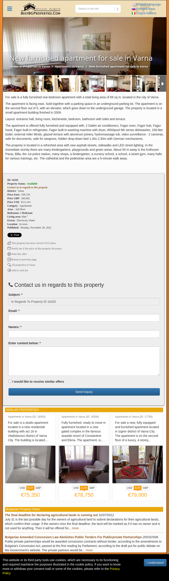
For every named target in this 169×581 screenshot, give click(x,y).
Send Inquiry (84, 392)
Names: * (15, 327)
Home (14, 66)
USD (22, 487)
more (75, 528)
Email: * (14, 311)
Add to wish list (17, 270)
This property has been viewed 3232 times (31, 243)
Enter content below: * (25, 343)
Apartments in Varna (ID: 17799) (134, 416)
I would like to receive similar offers (36, 381)
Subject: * (16, 294)
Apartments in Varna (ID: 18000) (26, 416)
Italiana (144, 13)
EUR (30, 488)
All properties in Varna (21, 264)
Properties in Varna (36, 66)
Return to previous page (22, 259)
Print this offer (17, 254)
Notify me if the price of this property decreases (34, 248)
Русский (143, 8)
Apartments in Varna (69, 66)
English (146, 4)
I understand (155, 562)
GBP (38, 487)
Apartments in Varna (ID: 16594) (80, 416)
